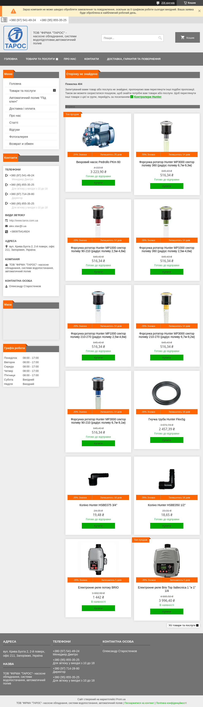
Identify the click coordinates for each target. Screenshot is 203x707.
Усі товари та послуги (182, 625)
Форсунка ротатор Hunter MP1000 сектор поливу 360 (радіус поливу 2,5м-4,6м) (166, 249)
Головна (10, 58)
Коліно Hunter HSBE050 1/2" (167, 505)
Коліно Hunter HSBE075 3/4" (98, 505)
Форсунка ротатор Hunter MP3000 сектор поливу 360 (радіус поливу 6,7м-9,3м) (166, 163)
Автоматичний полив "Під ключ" (27, 99)
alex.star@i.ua (17, 226)
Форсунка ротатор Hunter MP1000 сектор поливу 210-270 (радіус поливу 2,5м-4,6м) (98, 335)
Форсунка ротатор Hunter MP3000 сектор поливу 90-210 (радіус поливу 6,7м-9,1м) (98, 421)
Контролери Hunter (147, 96)
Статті (13, 122)
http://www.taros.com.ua (23, 220)
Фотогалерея (18, 136)
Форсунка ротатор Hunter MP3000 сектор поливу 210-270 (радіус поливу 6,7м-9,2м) (167, 335)
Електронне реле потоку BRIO (98, 587)
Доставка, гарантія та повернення (134, 58)
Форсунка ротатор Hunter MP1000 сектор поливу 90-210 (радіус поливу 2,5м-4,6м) (98, 249)
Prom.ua (121, 699)
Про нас (70, 58)
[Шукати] (160, 38)
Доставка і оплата (22, 108)
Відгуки (14, 129)
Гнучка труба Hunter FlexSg (167, 419)
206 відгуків (168, 2)
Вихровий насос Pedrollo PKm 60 (98, 162)
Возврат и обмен (21, 143)
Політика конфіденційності (171, 703)
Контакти (92, 58)
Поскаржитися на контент (139, 703)
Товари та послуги (40, 58)
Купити (98, 182)
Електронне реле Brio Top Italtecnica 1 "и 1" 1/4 (167, 589)
